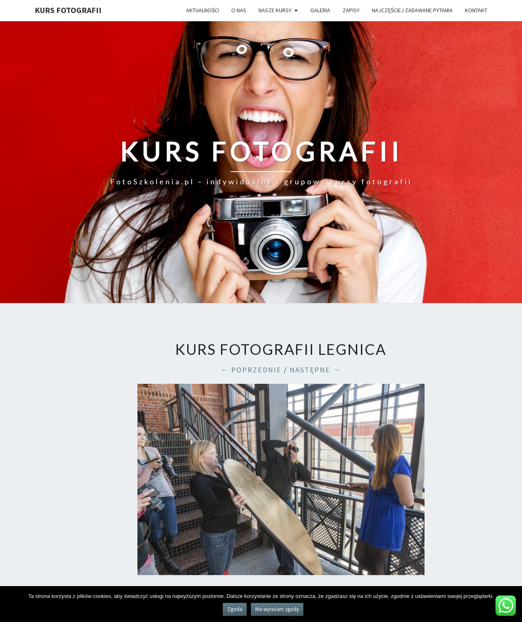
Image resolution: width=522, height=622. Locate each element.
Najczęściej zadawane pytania (412, 10)
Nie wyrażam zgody (277, 609)
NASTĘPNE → (315, 369)
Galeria (320, 10)
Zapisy (351, 10)
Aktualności (202, 10)
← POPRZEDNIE (251, 369)
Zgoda (234, 609)
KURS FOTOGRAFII (68, 10)
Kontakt (476, 10)
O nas (238, 10)
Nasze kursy (275, 10)
